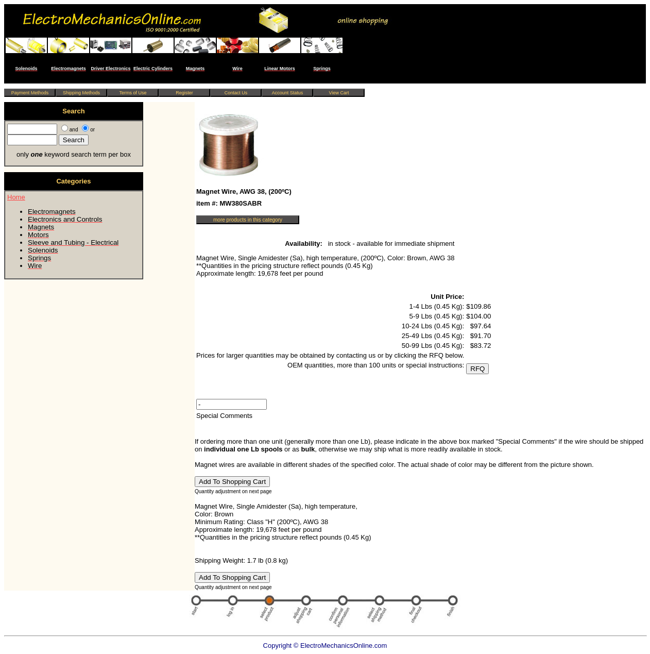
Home (16, 197)
